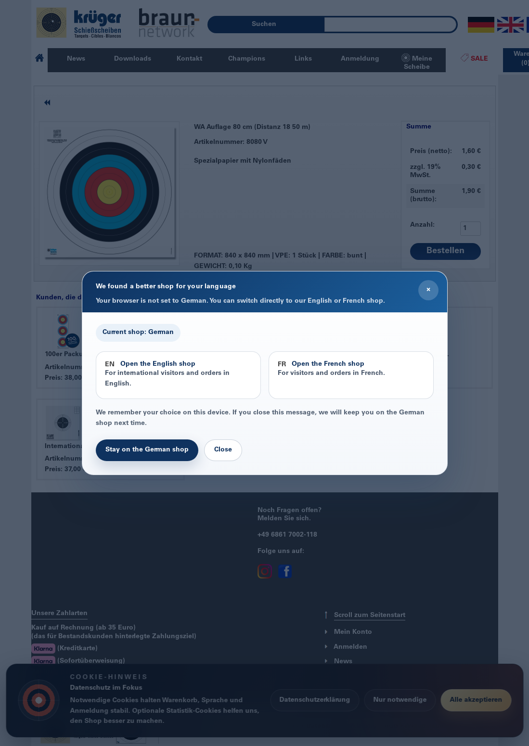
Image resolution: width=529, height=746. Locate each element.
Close (223, 450)
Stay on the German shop (147, 450)
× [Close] (428, 289)
